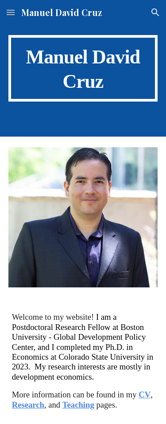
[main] (83, 68)
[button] (10, 12)
